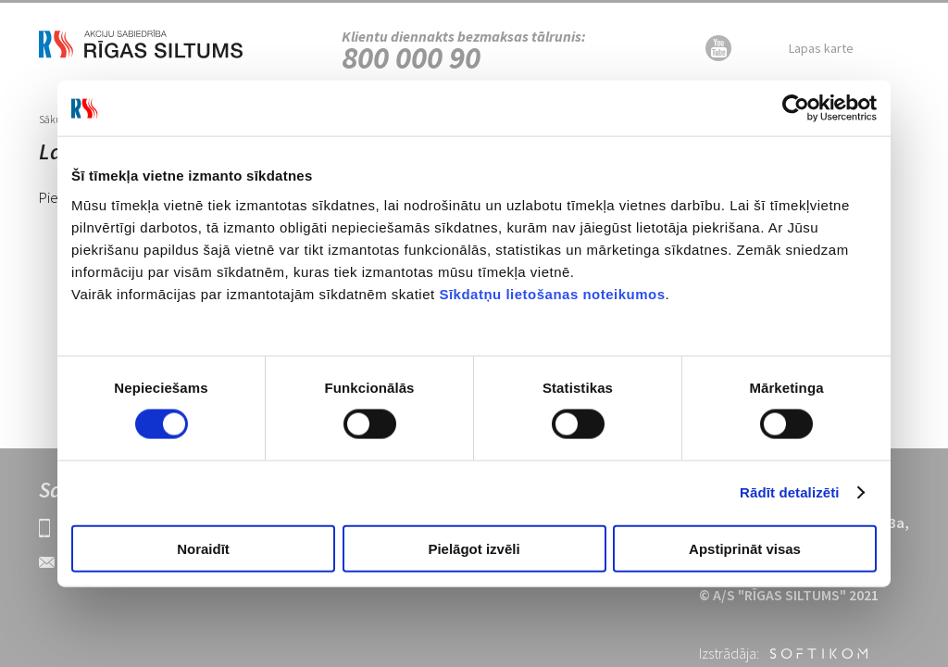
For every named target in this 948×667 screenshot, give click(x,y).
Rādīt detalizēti (789, 492)
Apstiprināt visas (745, 548)
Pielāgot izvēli (473, 548)
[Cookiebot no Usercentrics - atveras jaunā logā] (796, 108)
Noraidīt (203, 548)
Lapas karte (821, 48)
